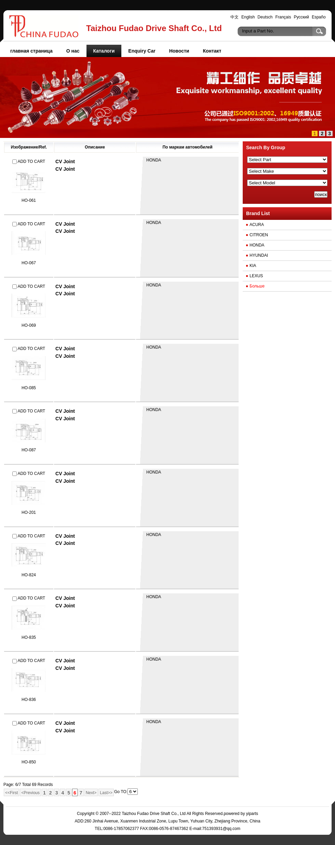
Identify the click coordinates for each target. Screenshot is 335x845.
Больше (257, 286)
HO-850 (29, 762)
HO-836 (29, 699)
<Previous (30, 792)
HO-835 (29, 637)
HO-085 (29, 387)
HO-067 (29, 262)
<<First (11, 792)
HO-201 (29, 512)
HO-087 (29, 450)
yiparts (252, 813)
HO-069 (29, 325)
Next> (91, 792)
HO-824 (29, 575)
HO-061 (29, 200)
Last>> (106, 792)
